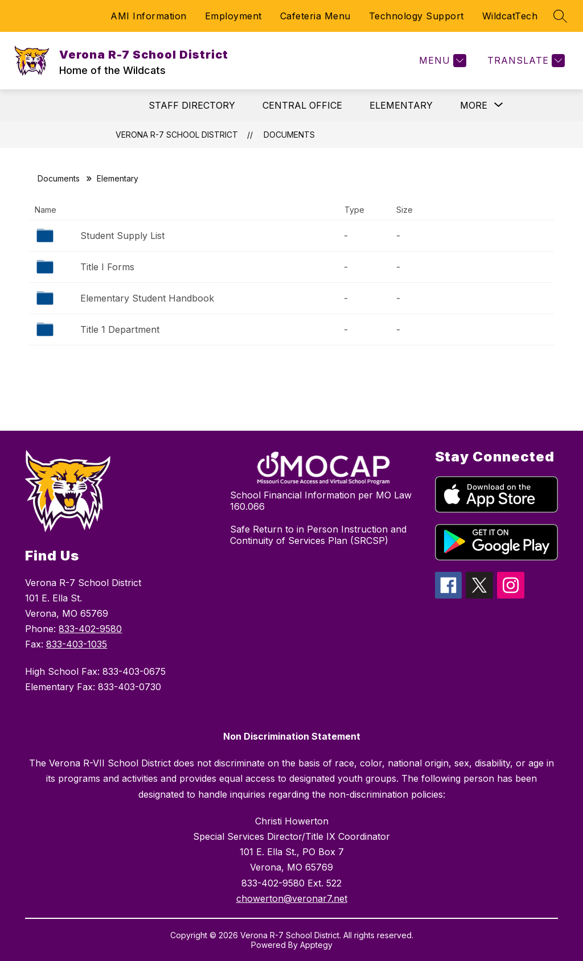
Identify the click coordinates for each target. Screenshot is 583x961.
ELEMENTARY (401, 105)
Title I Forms (107, 267)
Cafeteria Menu (315, 16)
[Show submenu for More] (473, 105)
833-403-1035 (76, 644)
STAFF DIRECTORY (192, 105)
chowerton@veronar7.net (291, 898)
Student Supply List (122, 235)
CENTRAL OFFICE (302, 105)
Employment (233, 16)
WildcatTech (510, 16)
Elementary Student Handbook (147, 298)
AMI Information (148, 16)
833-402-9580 (90, 628)
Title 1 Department (119, 329)
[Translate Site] (525, 60)
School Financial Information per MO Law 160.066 (321, 500)
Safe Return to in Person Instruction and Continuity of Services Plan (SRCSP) (318, 534)
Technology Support (416, 16)
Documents (289, 134)
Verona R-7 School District (177, 134)
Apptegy (316, 945)
